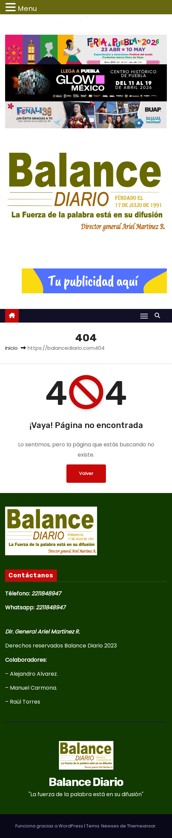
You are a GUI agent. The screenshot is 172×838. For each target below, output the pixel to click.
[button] (159, 315)
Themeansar (141, 826)
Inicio (11, 347)
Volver (86, 473)
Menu (27, 8)
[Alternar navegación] (144, 316)
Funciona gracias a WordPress (49, 826)
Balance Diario (86, 242)
